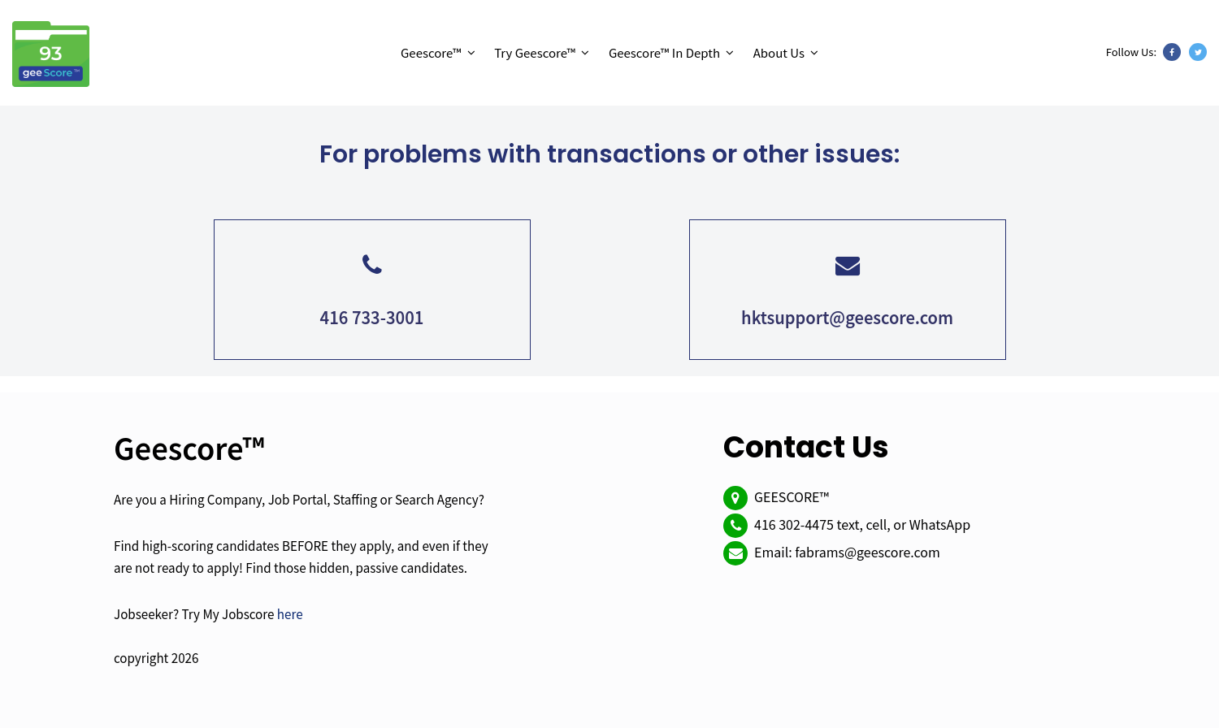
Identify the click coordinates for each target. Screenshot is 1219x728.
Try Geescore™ (534, 52)
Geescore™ (431, 52)
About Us (779, 52)
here (290, 613)
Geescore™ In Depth (664, 52)
